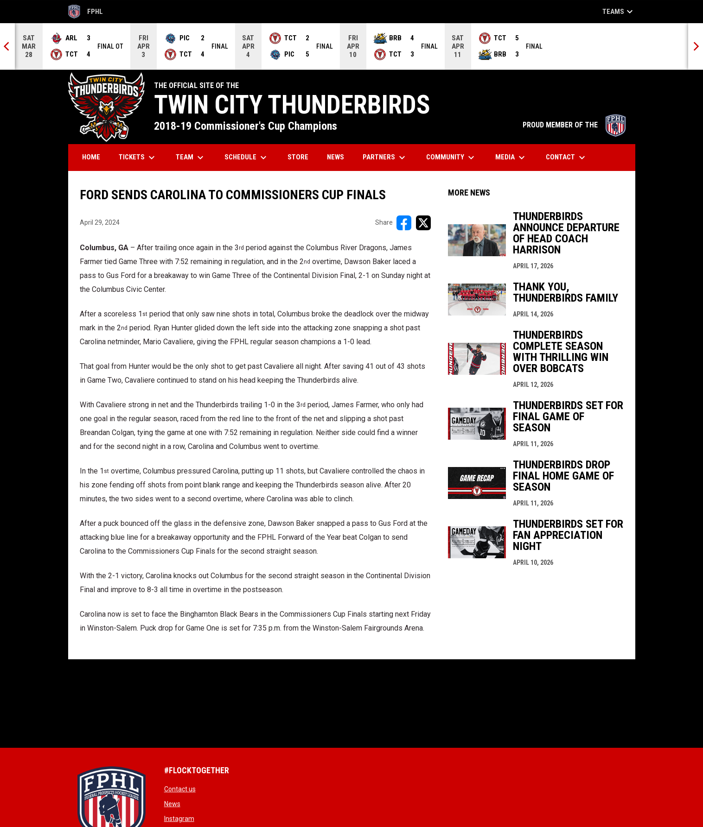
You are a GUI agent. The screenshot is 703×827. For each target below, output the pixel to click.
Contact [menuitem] (567, 157)
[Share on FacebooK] (403, 222)
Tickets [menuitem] (138, 157)
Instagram (179, 818)
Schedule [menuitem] (246, 157)
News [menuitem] (335, 157)
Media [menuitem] (511, 157)
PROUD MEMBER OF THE (574, 124)
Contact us (180, 789)
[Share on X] (423, 222)
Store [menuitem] (301, 156)
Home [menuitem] (91, 157)
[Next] (695, 46)
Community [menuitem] (451, 157)
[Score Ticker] (351, 46)
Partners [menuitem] (385, 157)
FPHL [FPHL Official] (85, 12)
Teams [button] (618, 11)
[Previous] (7, 46)
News (172, 804)
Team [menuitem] (191, 157)
